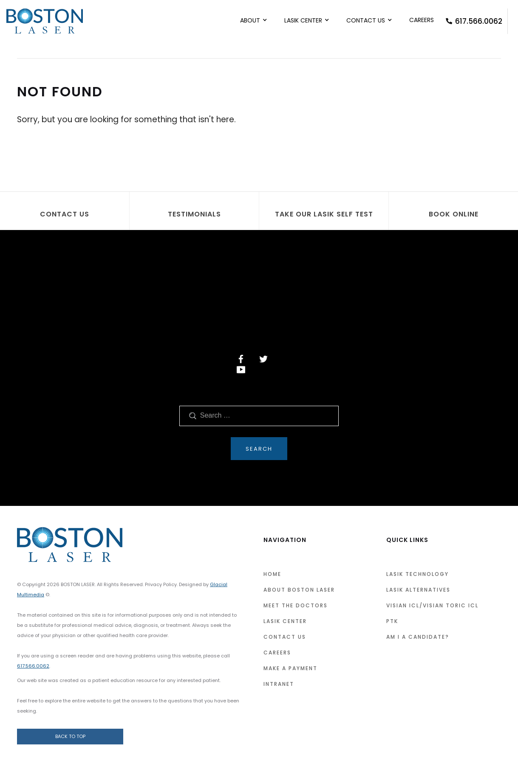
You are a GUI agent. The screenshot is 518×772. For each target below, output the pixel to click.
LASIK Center (303, 20)
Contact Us (365, 20)
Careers (421, 20)
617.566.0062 (478, 21)
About (250, 20)
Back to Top (70, 736)
